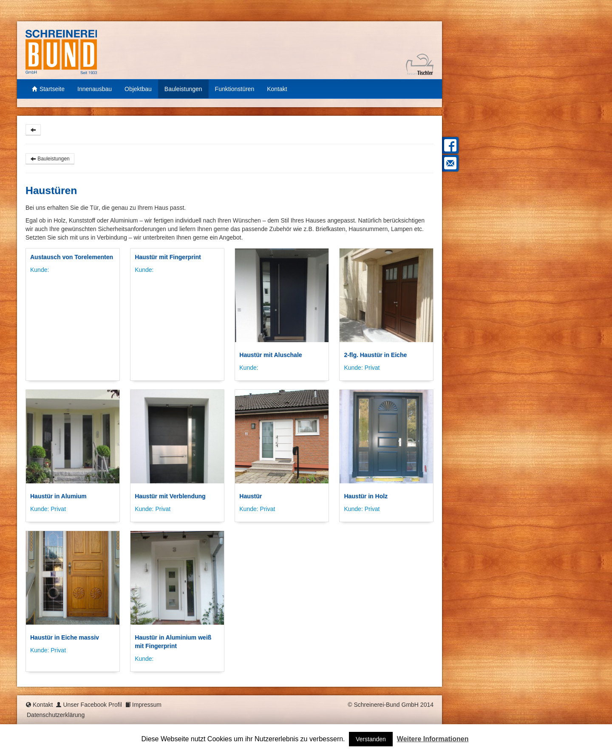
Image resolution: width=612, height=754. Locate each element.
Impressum (147, 704)
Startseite (48, 89)
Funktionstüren (235, 89)
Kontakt (277, 89)
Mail (449, 163)
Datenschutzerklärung (56, 714)
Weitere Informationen (433, 739)
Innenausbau (94, 89)
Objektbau (138, 89)
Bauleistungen (183, 89)
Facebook (449, 145)
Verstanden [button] (371, 739)
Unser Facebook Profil (92, 704)
